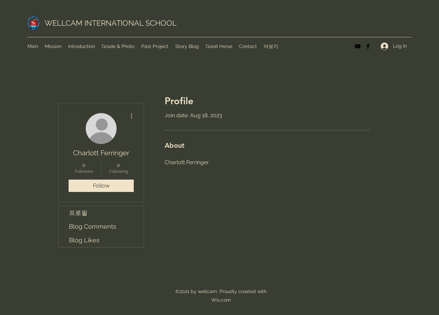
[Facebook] (368, 46)
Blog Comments (92, 226)
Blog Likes (84, 240)
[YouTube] (357, 46)
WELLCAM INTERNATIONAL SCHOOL (111, 23)
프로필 (78, 212)
